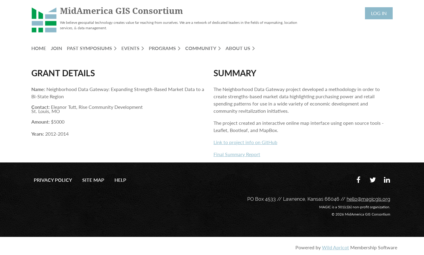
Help (120, 180)
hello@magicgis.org (368, 199)
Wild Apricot (335, 247)
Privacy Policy (53, 180)
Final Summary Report (237, 154)
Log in (379, 13)
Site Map (93, 180)
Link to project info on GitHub (245, 142)
